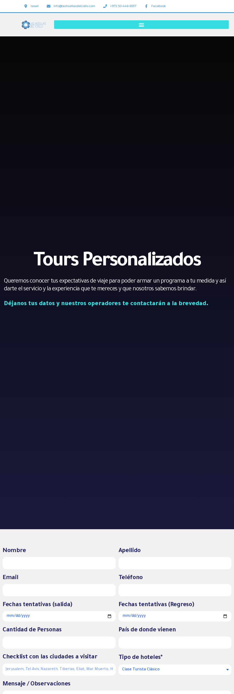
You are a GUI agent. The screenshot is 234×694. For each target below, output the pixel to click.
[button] (141, 24)
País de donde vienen (147, 630)
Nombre (14, 551)
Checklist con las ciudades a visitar (50, 657)
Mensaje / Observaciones (36, 684)
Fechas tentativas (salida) (37, 605)
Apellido (130, 551)
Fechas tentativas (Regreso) (156, 605)
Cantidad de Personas (32, 630)
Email (10, 578)
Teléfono (131, 578)
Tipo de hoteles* (140, 658)
